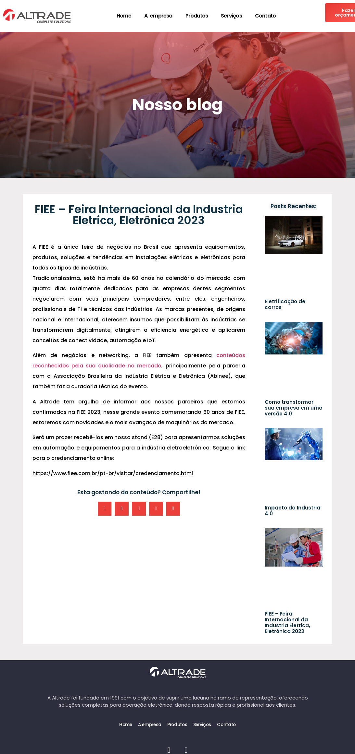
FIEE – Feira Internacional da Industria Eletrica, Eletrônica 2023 (287, 622)
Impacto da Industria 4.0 (292, 510)
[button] (105, 509)
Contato (265, 15)
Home (124, 15)
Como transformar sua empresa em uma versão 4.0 (294, 408)
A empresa (158, 15)
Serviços (231, 15)
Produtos (196, 15)
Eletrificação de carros (285, 304)
